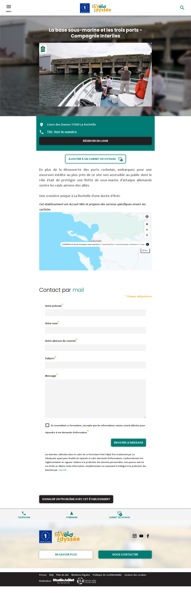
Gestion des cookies (135, 582)
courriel (62, 477)
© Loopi (141, 244)
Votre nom (51, 323)
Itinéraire (71, 524)
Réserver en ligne (95, 141)
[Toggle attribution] (147, 244)
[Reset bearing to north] (147, 235)
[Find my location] (147, 216)
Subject (50, 358)
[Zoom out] (147, 230)
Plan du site (62, 582)
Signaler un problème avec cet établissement (76, 506)
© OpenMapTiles (107, 244)
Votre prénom (53, 306)
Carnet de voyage (119, 524)
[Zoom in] (147, 224)
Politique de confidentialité (107, 582)
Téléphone (24, 524)
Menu (9, 8)
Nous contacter (125, 561)
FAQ (51, 582)
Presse (43, 582)
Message (50, 376)
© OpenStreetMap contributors (126, 244)
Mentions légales (80, 582)
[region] (95, 241)
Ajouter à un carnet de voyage (92, 159)
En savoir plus (66, 561)
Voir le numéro (65, 132)
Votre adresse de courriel (60, 341)
